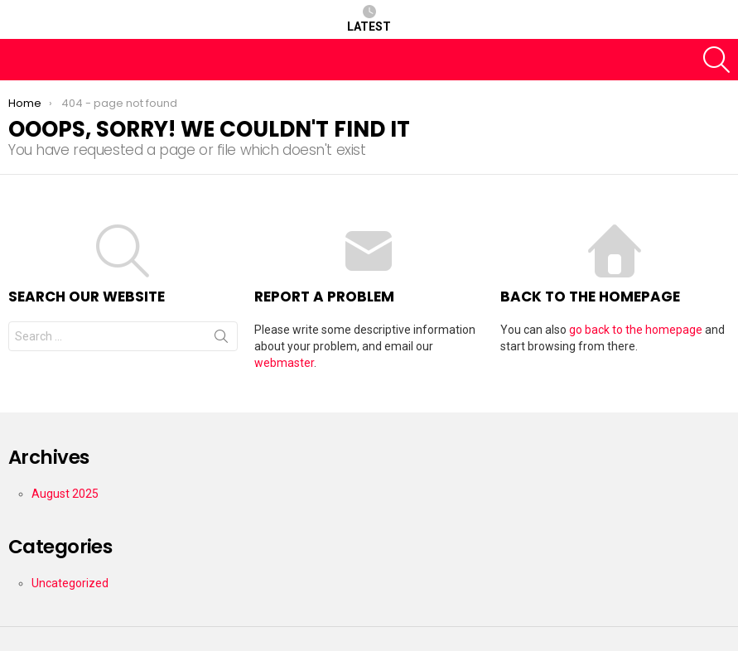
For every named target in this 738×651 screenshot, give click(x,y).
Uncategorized (70, 583)
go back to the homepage (635, 329)
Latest (369, 19)
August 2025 (65, 493)
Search (221, 339)
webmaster (284, 362)
